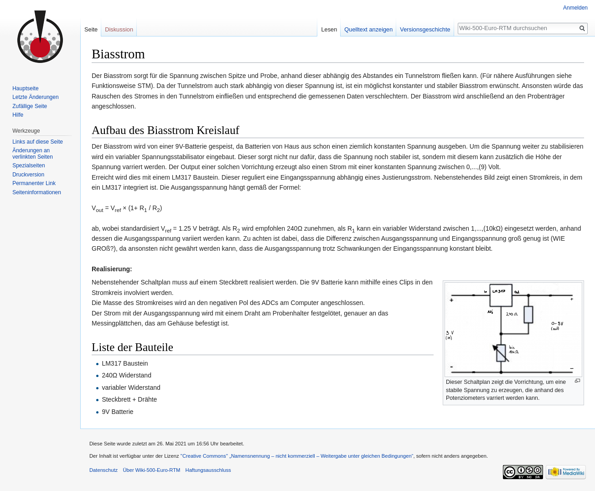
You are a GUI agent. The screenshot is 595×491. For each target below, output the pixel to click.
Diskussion (119, 29)
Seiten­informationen (36, 192)
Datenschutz (103, 470)
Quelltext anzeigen (368, 29)
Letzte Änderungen (35, 97)
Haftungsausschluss (208, 470)
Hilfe (17, 115)
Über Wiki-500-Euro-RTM (151, 470)
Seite (91, 29)
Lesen (329, 29)
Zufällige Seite (29, 106)
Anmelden (575, 8)
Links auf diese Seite (37, 142)
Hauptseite (25, 88)
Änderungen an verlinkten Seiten (32, 153)
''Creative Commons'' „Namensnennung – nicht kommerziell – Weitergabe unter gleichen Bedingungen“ (297, 456)
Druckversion (28, 174)
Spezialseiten (28, 165)
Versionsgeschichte (425, 29)
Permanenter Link (34, 183)
